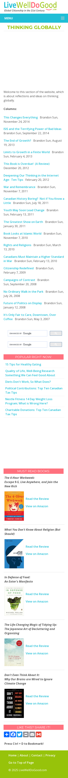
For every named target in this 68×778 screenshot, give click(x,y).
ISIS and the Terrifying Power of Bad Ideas (32, 129)
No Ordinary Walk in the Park (23, 292)
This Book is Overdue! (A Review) (27, 164)
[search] (27, 333)
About (24, 755)
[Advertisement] (34, 61)
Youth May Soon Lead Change (24, 210)
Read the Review (37, 499)
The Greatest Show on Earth (23, 222)
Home (12, 755)
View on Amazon (37, 506)
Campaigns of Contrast (19, 280)
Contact (36, 755)
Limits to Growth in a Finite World (27, 152)
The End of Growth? (17, 141)
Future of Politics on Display (23, 303)
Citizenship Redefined (19, 268)
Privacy (50, 755)
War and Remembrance (19, 187)
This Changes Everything (21, 117)
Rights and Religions (17, 245)
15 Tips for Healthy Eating (23, 364)
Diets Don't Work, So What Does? (28, 382)
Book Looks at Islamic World (22, 233)
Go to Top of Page (21, 763)
